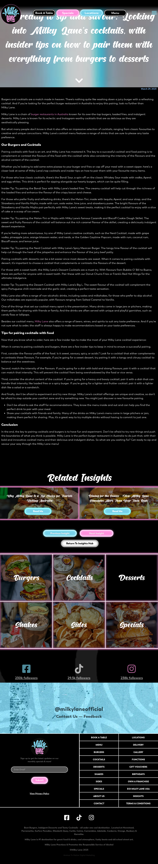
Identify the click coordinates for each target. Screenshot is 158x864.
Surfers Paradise (43, 831)
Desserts (132, 578)
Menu (115, 13)
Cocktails (79, 578)
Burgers (26, 578)
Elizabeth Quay (60, 831)
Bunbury (130, 831)
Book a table (44, 13)
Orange (121, 831)
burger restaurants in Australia (49, 114)
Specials (68, 13)
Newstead (128, 827)
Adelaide (101, 831)
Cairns (80, 831)
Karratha (78, 834)
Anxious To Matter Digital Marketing (79, 855)
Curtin (72, 831)
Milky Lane (41, 321)
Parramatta (27, 831)
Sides (79, 625)
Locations (91, 13)
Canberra (111, 831)
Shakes (26, 625)
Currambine (90, 831)
